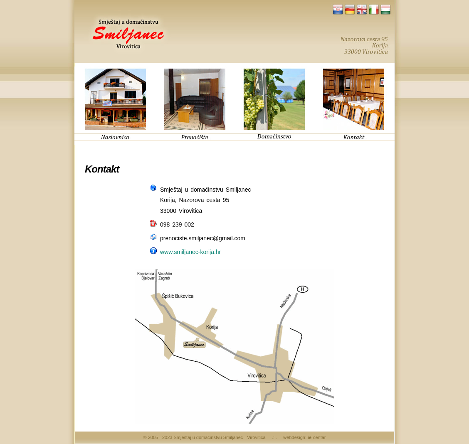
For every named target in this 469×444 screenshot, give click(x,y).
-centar (317, 437)
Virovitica (256, 437)
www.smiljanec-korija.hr (190, 252)
